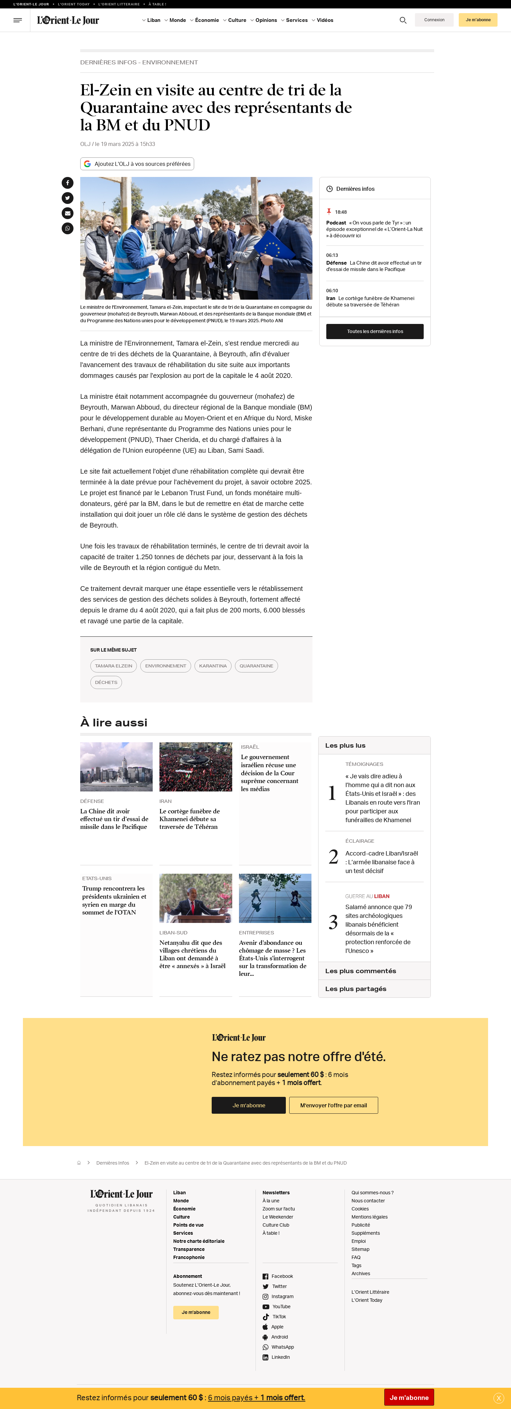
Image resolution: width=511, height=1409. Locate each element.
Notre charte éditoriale (198, 1238)
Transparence (189, 1246)
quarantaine (115, 683)
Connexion (434, 19)
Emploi (359, 1238)
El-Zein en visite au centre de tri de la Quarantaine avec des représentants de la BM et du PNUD (246, 1160)
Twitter (279, 1283)
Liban (153, 20)
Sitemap (360, 1246)
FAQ (356, 1254)
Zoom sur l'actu (279, 1206)
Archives (361, 1270)
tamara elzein (117, 666)
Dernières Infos (108, 62)
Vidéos (325, 20)
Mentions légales (370, 1214)
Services (297, 20)
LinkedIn (281, 1354)
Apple (277, 1324)
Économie (207, 20)
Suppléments (366, 1230)
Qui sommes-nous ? (373, 1190)
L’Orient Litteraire (119, 4)
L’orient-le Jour (31, 4)
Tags (356, 1262)
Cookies (360, 1206)
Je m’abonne (478, 19)
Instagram (283, 1293)
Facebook (282, 1273)
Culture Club (276, 1222)
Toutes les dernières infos (375, 331)
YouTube (282, 1304)
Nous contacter (368, 1198)
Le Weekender (278, 1214)
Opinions (266, 20)
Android (279, 1334)
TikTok (279, 1314)
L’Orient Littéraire (370, 1289)
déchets (164, 683)
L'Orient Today (74, 4)
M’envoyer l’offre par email (333, 1102)
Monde (178, 20)
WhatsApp (283, 1344)
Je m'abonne (409, 1397)
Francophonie (189, 1254)
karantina (233, 666)
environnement (178, 666)
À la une (271, 1198)
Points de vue (188, 1222)
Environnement (170, 62)
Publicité (361, 1222)
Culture (237, 20)
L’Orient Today (367, 1297)
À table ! (158, 4)
